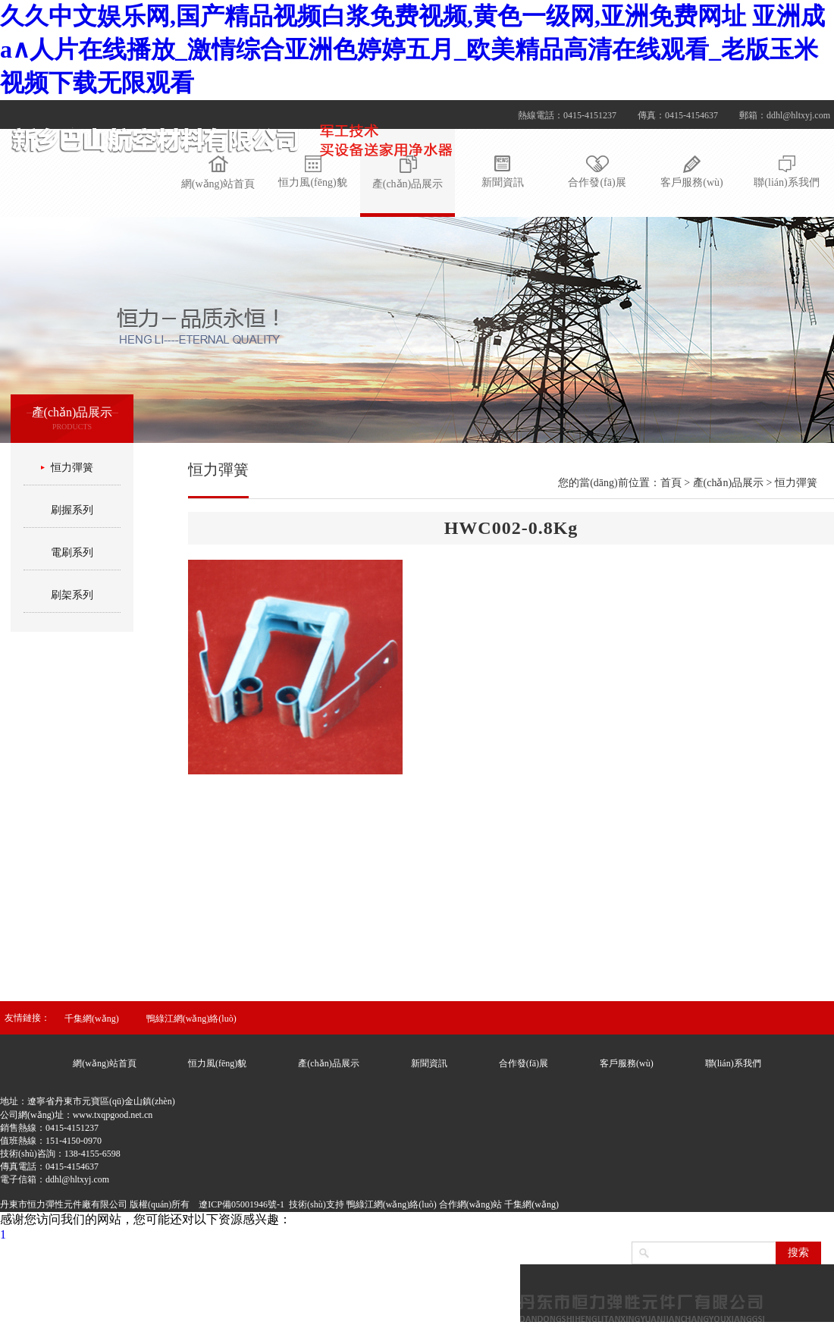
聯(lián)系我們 (733, 1063)
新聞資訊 (429, 1063)
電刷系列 (72, 552)
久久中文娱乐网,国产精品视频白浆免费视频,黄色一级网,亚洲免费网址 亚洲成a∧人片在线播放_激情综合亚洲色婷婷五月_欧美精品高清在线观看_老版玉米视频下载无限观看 (412, 49)
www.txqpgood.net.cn (113, 1115)
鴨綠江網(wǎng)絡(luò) (191, 1018)
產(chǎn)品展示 (328, 1063)
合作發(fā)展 (523, 1063)
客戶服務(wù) (627, 1063)
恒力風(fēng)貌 (217, 1063)
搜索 (798, 1252)
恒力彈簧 (72, 467)
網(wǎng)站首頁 (104, 1063)
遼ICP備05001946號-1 (241, 1204)
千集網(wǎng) (91, 1018)
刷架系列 (72, 595)
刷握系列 (72, 510)
